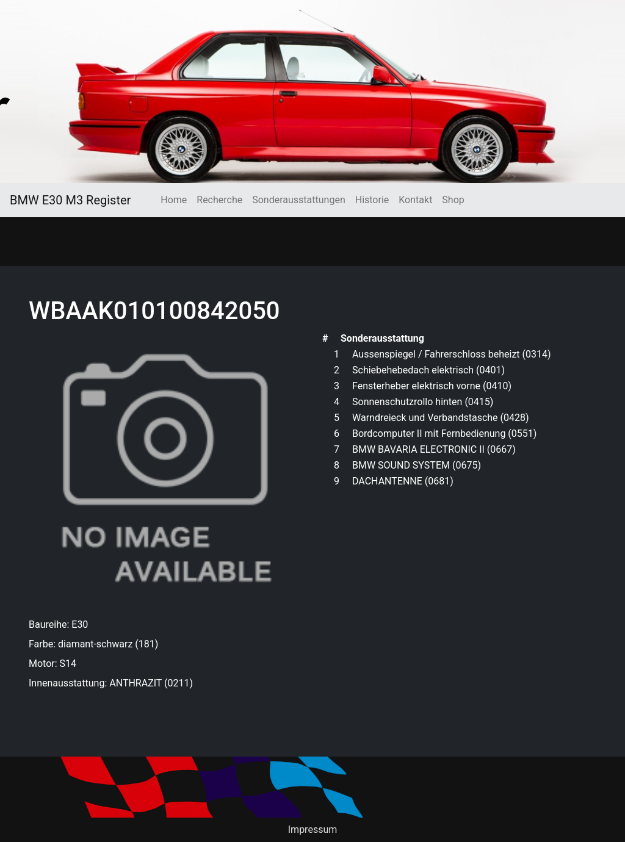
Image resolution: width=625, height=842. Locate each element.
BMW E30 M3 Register (70, 200)
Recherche (219, 200)
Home (174, 200)
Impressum (313, 829)
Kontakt (415, 200)
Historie (372, 200)
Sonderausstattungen (298, 200)
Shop (453, 200)
